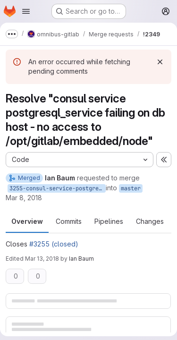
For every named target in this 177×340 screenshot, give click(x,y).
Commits (69, 221)
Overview (27, 221)
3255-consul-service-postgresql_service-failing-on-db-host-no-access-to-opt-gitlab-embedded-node (57, 188)
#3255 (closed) (53, 244)
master (131, 188)
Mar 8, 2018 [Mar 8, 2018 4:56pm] (24, 198)
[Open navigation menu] (26, 11)
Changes (150, 221)
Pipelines (108, 221)
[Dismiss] (160, 62)
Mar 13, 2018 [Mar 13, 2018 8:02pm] (42, 258)
